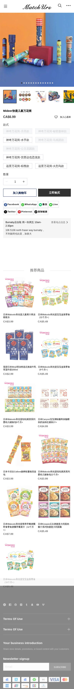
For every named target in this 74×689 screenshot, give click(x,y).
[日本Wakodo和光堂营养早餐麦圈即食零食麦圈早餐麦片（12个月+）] (19, 523)
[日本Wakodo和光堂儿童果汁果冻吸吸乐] (19, 312)
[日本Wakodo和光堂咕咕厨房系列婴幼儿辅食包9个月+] (19, 417)
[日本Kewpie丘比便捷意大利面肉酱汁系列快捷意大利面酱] (54, 521)
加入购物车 (20, 192)
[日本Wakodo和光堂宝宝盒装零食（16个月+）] (19, 577)
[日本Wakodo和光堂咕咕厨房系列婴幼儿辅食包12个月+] (54, 469)
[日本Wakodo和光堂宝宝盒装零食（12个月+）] (54, 312)
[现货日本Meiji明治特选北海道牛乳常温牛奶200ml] (19, 364)
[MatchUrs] (37, 6)
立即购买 (54, 192)
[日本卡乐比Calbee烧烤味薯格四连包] (19, 469)
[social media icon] (4, 614)
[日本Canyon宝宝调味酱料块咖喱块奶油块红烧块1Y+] (54, 417)
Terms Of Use (13, 627)
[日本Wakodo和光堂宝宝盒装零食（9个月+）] (54, 364)
